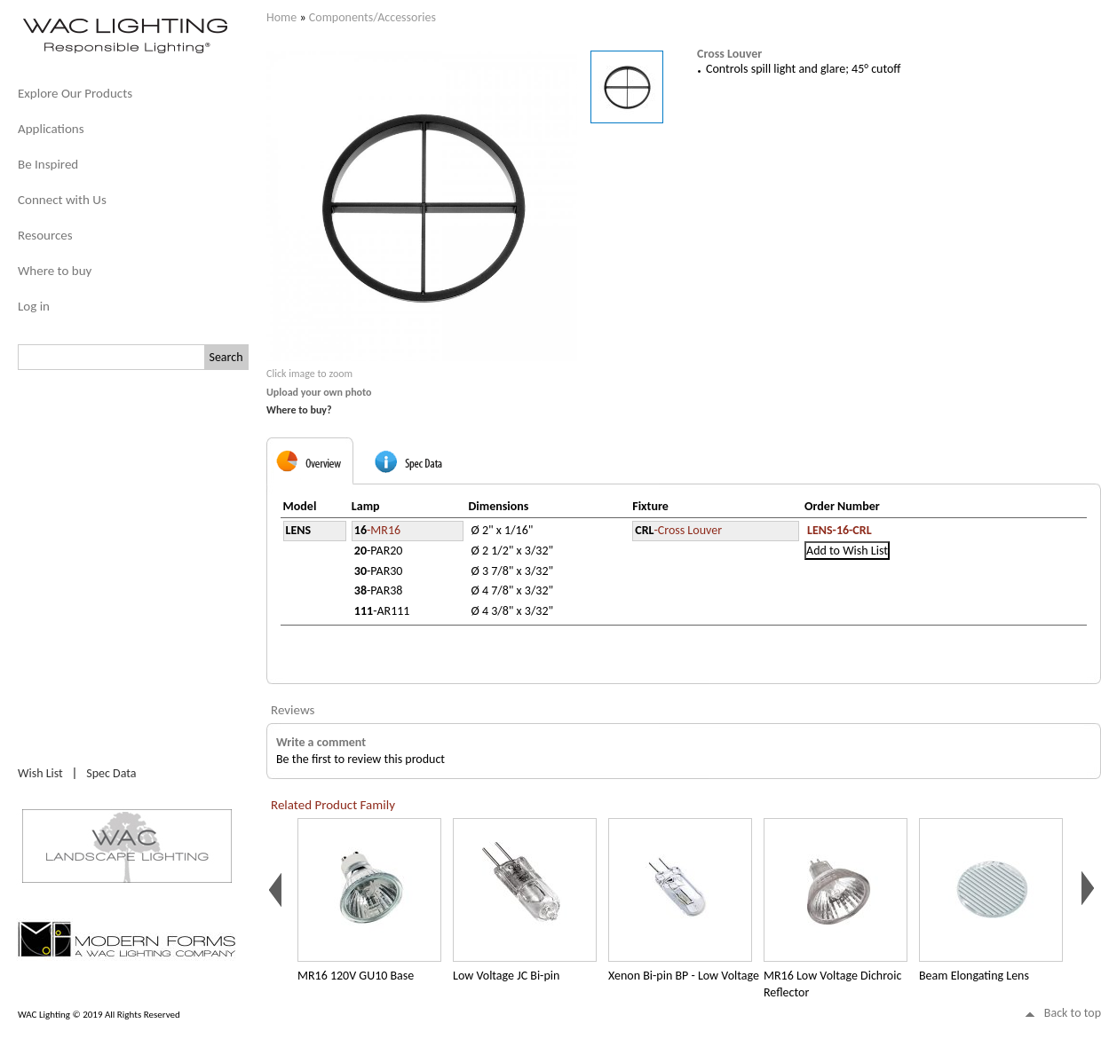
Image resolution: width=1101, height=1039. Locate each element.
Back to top (1072, 1012)
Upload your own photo (319, 392)
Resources (45, 235)
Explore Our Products (75, 93)
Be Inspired (48, 164)
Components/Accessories (372, 17)
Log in (34, 306)
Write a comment (321, 742)
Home (281, 17)
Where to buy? (299, 410)
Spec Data (111, 773)
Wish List (40, 773)
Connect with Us (62, 200)
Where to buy (54, 271)
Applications (51, 129)
